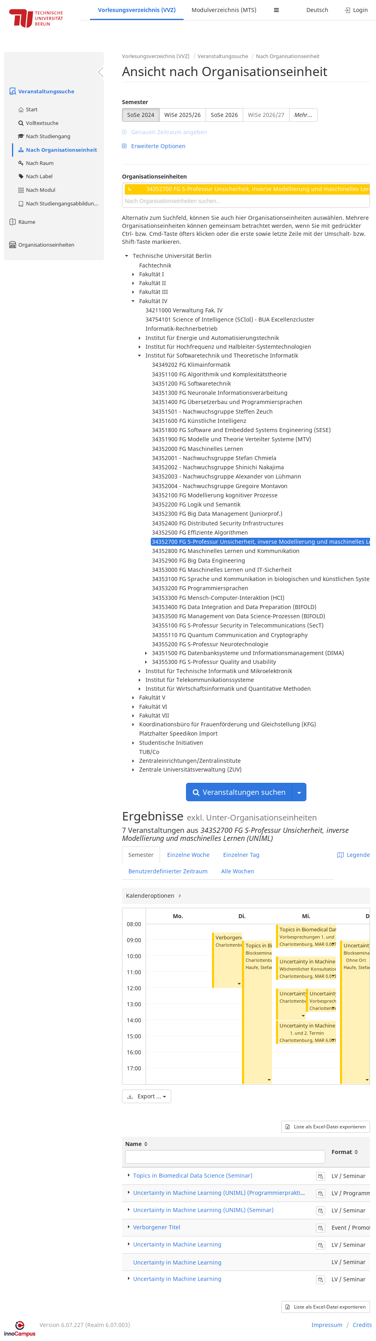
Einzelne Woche (188, 854)
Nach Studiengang (43, 136)
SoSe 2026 (224, 115)
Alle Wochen (237, 871)
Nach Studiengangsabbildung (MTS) (60, 203)
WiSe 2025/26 (182, 115)
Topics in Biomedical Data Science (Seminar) (192, 1175)
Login (356, 10)
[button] (239, 983)
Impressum (327, 1325)
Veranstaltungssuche (41, 91)
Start (27, 109)
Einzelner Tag (241, 854)
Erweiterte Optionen (154, 146)
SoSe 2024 (140, 115)
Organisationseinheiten (41, 244)
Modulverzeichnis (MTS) (224, 10)
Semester (135, 102)
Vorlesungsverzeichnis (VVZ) (137, 10)
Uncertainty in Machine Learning (177, 1244)
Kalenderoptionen (151, 895)
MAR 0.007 (325, 944)
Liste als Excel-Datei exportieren (326, 1126)
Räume (21, 221)
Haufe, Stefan (260, 967)
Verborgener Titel (236, 937)
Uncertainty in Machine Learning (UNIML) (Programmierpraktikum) (223, 1192)
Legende (353, 854)
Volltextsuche (37, 123)
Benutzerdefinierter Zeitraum (168, 871)
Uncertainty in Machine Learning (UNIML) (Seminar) (203, 1210)
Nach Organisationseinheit (57, 149)
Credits (362, 1325)
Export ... (146, 1096)
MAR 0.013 (325, 976)
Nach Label (34, 176)
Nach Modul (36, 189)
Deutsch (317, 10)
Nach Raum (35, 163)
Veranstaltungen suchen (239, 792)
